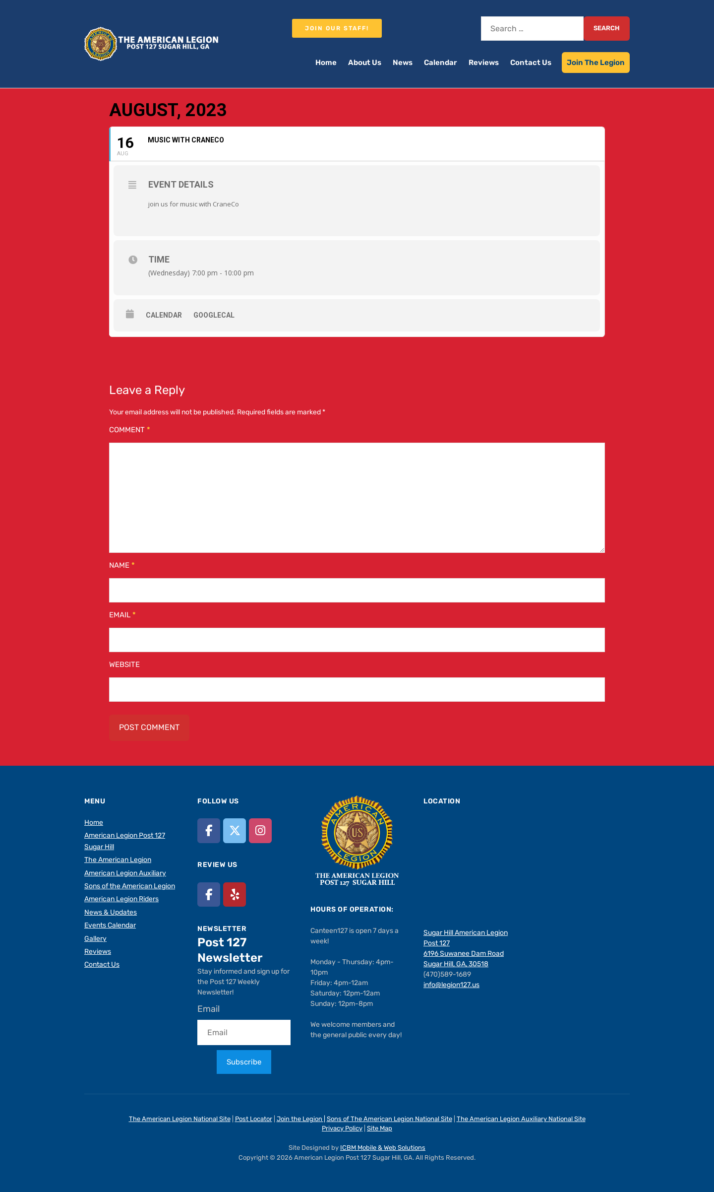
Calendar (440, 62)
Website (124, 664)
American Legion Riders (121, 899)
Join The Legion (596, 62)
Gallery (95, 938)
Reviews (484, 62)
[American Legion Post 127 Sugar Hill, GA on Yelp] (234, 894)
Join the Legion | (301, 1119)
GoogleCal (214, 315)
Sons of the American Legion (129, 886)
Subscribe (244, 1062)
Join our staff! (337, 28)
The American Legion (117, 860)
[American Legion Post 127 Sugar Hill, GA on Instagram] (260, 830)
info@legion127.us (451, 985)
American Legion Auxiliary (125, 873)
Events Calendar (110, 925)
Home (326, 62)
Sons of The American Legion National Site (389, 1119)
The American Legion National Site (180, 1119)
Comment (129, 429)
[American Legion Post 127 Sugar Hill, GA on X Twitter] (234, 830)
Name (122, 565)
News (403, 62)
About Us (364, 62)
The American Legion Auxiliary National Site (521, 1119)
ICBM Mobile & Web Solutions (382, 1147)
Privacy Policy (342, 1128)
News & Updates (110, 912)
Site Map (379, 1128)
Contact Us (530, 62)
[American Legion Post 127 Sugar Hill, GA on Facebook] (208, 830)
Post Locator (253, 1119)
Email (122, 614)
